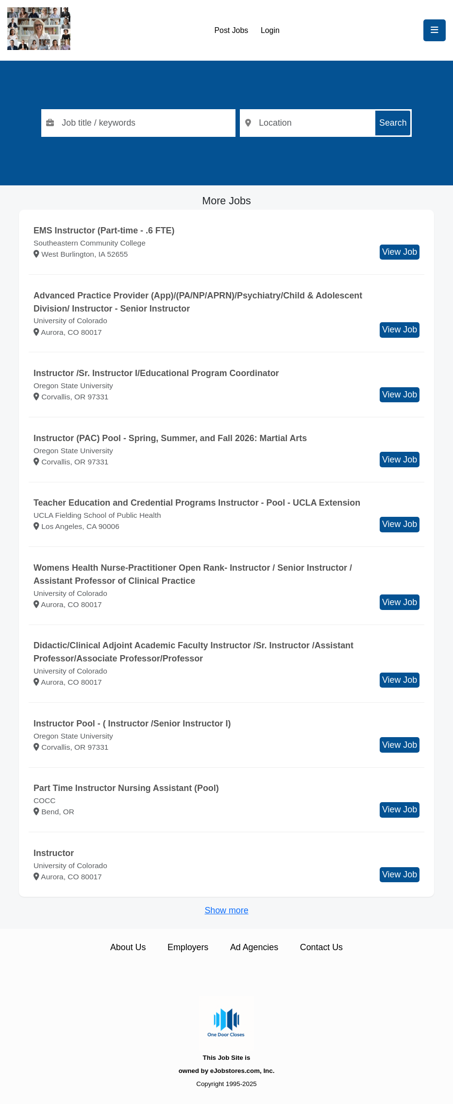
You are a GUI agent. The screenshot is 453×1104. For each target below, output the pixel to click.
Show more (226, 910)
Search (393, 123)
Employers (188, 947)
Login (270, 30)
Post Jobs (232, 30)
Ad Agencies (254, 947)
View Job (399, 252)
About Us (128, 947)
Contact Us (321, 947)
